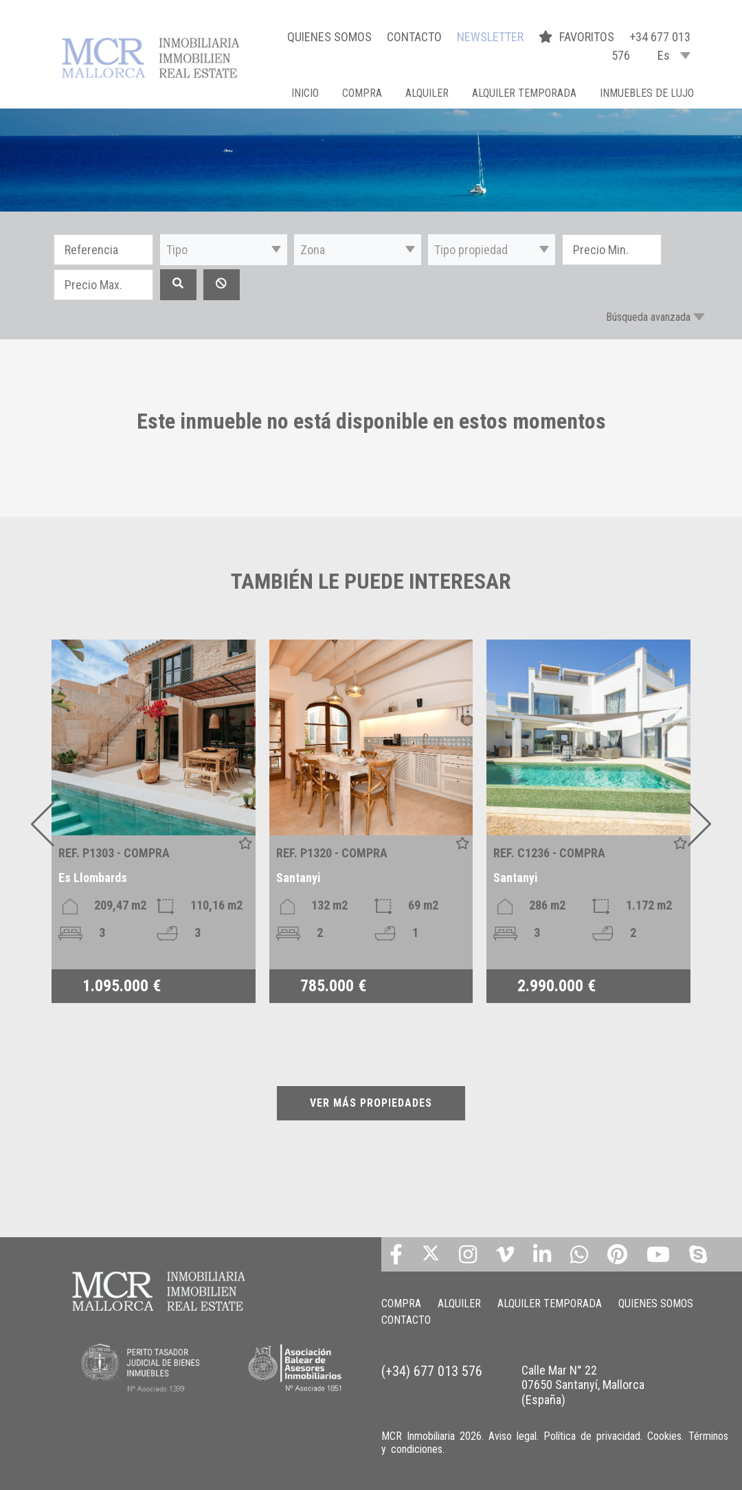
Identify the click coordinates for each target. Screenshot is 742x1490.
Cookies (664, 1436)
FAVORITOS (578, 37)
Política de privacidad (591, 1436)
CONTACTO (414, 37)
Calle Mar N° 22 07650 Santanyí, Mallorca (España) (582, 1385)
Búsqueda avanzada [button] (648, 317)
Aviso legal (512, 1436)
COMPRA (362, 93)
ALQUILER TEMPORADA (524, 93)
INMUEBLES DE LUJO (647, 93)
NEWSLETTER (490, 37)
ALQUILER (427, 93)
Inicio (305, 93)
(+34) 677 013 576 (431, 1371)
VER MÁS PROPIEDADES (371, 1102)
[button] (223, 249)
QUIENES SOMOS (329, 37)
